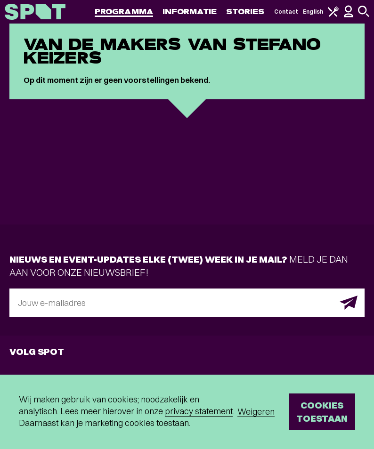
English (313, 11)
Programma (124, 11)
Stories (245, 11)
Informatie (190, 11)
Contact (286, 11)
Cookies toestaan (322, 411)
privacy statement (199, 411)
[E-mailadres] (187, 303)
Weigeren (256, 411)
